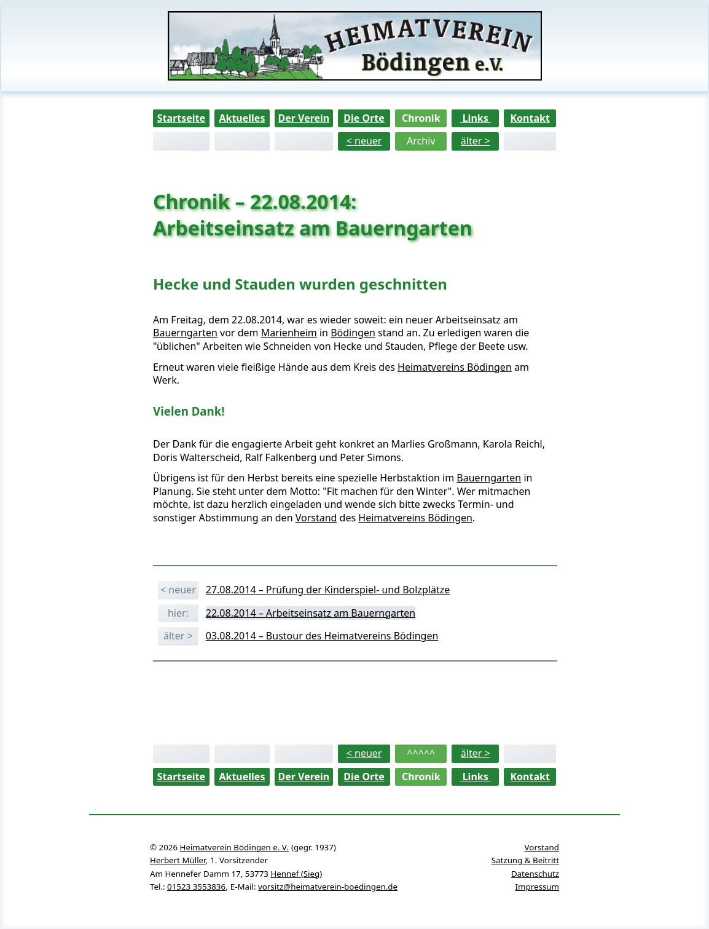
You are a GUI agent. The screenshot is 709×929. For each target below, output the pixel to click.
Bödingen (353, 332)
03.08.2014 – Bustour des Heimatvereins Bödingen (322, 635)
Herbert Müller (177, 860)
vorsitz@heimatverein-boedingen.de (328, 886)
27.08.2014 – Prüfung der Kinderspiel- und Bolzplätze (328, 589)
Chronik (421, 118)
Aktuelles (242, 118)
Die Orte (364, 118)
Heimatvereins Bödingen (455, 367)
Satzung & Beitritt (525, 860)
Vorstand (316, 517)
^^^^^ (420, 753)
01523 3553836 (196, 886)
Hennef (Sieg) (296, 873)
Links (475, 118)
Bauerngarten (185, 332)
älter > (475, 141)
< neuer (364, 141)
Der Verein (303, 118)
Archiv (421, 141)
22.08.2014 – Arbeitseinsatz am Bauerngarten (311, 613)
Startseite (181, 118)
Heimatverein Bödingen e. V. (234, 847)
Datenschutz (535, 873)
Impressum (537, 886)
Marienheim (289, 332)
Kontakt (529, 118)
